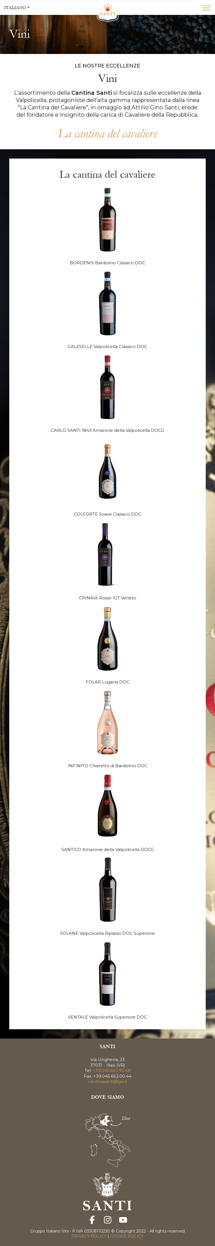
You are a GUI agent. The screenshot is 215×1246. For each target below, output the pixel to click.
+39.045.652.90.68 (112, 1070)
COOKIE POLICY (126, 1236)
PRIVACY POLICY (89, 1236)
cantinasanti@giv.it (107, 1081)
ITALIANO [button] (15, 7)
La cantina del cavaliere (107, 133)
